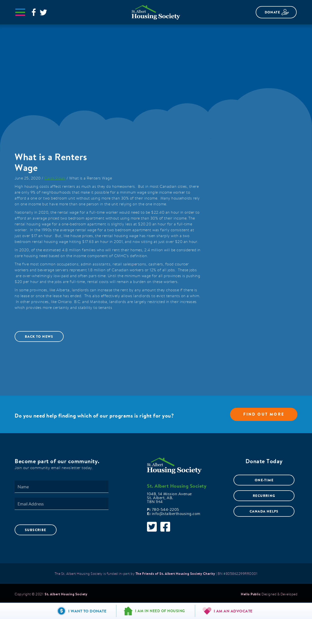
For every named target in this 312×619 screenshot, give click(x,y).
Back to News (39, 336)
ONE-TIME (264, 480)
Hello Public (251, 594)
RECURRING (264, 495)
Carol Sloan (55, 178)
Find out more (263, 414)
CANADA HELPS (264, 511)
